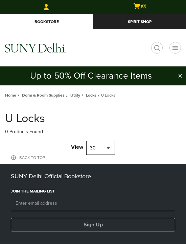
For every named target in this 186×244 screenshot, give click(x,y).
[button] (180, 76)
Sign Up (93, 224)
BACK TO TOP (32, 157)
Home (10, 95)
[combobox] (100, 148)
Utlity (75, 95)
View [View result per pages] (77, 147)
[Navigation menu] (175, 48)
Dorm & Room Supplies (43, 95)
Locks (91, 95)
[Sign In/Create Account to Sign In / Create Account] (46, 7)
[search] (157, 48)
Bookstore (46, 21)
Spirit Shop (140, 21)
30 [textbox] (93, 148)
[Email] (93, 203)
